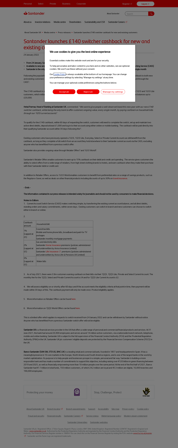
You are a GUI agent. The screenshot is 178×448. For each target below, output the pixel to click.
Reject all (88, 91)
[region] (90, 73)
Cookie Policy (59, 74)
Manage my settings (113, 91)
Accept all (64, 91)
